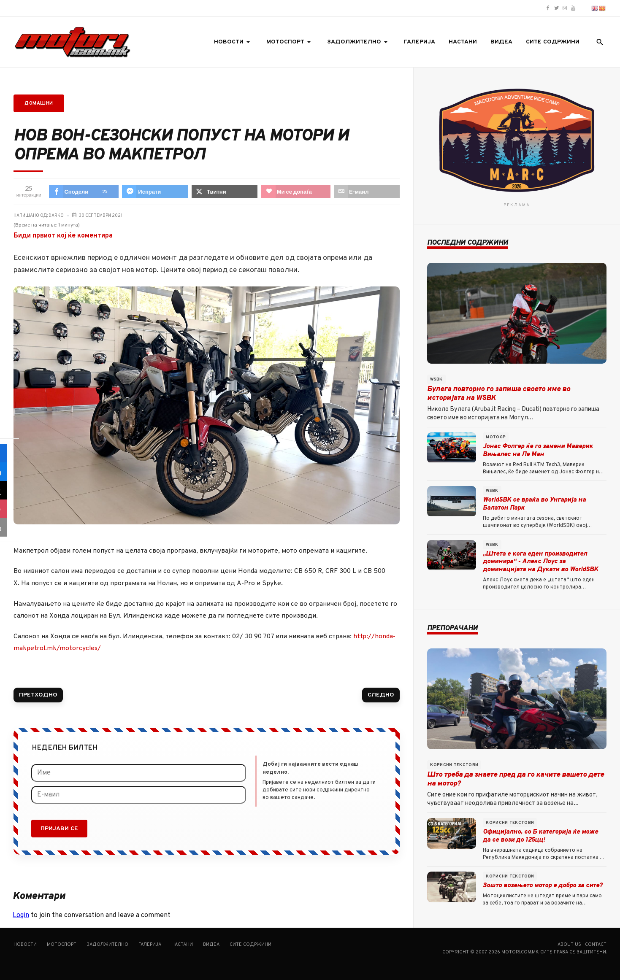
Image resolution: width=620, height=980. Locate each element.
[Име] (138, 773)
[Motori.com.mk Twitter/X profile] (556, 8)
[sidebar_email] (9, 527)
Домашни (38, 103)
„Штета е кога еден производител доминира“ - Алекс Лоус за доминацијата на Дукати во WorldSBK (540, 562)
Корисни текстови (454, 765)
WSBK (436, 379)
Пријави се (59, 828)
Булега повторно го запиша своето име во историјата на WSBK (498, 394)
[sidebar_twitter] (9, 490)
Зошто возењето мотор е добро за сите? (542, 886)
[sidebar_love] (9, 508)
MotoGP (496, 437)
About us (569, 945)
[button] (233, 42)
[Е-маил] (138, 795)
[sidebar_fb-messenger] (9, 471)
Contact (595, 945)
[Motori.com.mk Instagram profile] (564, 8)
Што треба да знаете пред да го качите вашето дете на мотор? (515, 779)
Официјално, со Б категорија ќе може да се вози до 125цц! (540, 836)
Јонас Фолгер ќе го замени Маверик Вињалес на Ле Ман (538, 451)
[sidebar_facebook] (9, 453)
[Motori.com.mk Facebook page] (548, 8)
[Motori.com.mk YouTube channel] (573, 8)
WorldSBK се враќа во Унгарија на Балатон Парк (534, 504)
